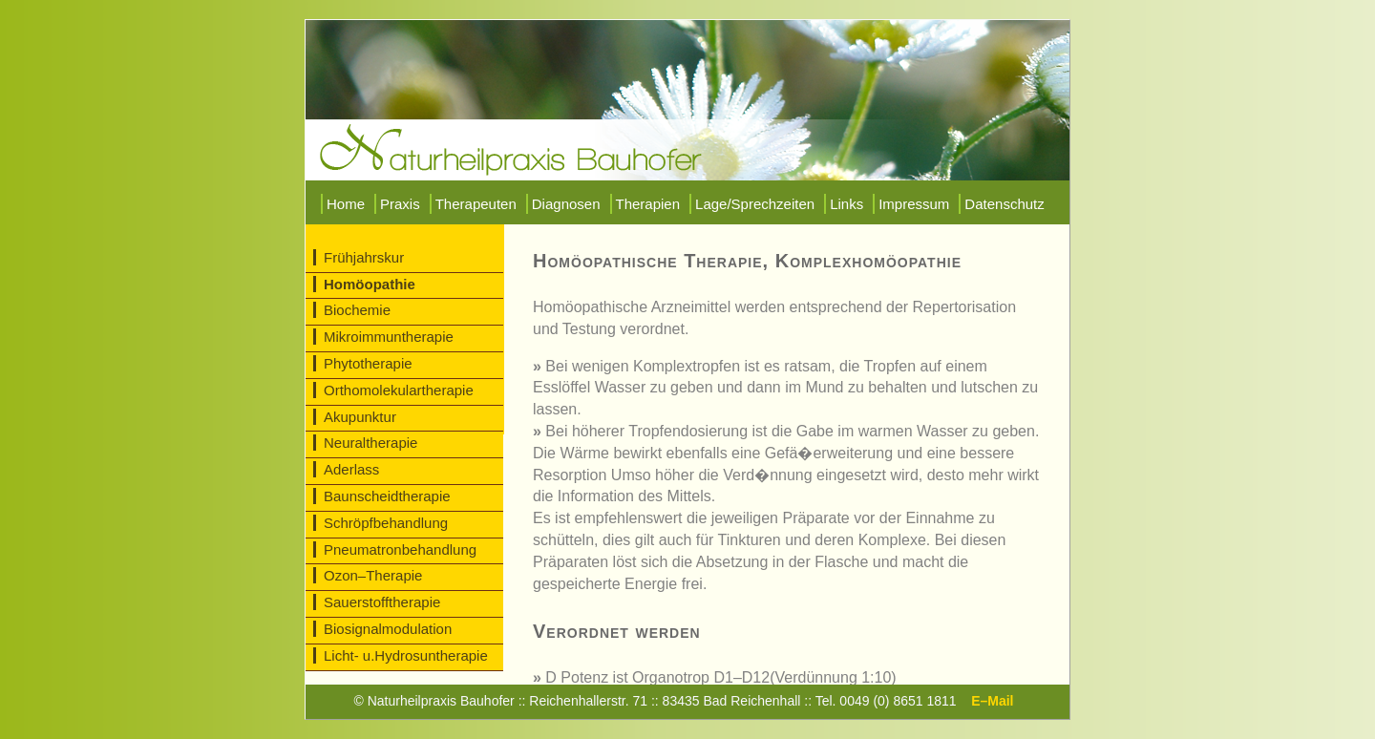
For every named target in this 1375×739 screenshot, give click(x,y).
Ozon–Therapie (373, 575)
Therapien (648, 204)
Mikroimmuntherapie (389, 336)
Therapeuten (476, 204)
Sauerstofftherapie (382, 602)
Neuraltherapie (370, 442)
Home (346, 204)
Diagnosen (566, 204)
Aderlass (351, 469)
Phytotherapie (368, 363)
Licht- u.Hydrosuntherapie (406, 655)
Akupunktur (360, 417)
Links (846, 204)
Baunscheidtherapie (387, 496)
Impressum (913, 204)
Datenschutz (1004, 204)
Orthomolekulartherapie (399, 390)
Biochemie (357, 310)
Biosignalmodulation (388, 629)
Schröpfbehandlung (386, 523)
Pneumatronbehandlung (400, 549)
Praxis (400, 204)
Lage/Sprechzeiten (754, 204)
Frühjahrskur (364, 257)
